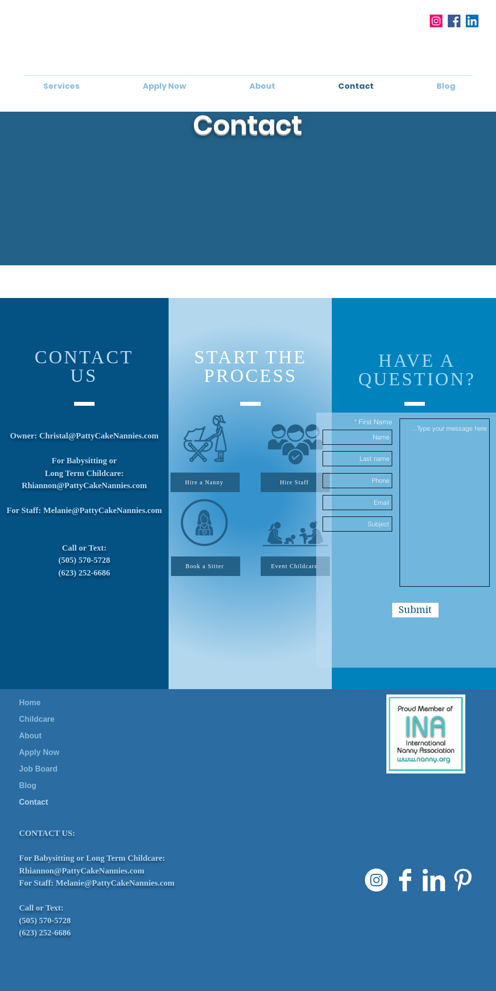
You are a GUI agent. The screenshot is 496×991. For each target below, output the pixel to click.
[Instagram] (436, 21)
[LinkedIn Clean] (433, 880)
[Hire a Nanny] (205, 482)
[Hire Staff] (295, 482)
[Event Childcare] (295, 566)
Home (29, 702)
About (30, 736)
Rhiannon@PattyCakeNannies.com (84, 485)
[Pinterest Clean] (462, 880)
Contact (33, 802)
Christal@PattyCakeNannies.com (99, 435)
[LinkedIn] (472, 21)
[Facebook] (454, 21)
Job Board (38, 769)
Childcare (37, 719)
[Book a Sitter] (205, 566)
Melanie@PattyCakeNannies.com (102, 510)
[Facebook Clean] (405, 880)
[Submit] (415, 610)
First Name (375, 421)
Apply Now (39, 752)
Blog (28, 785)
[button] (61, 86)
